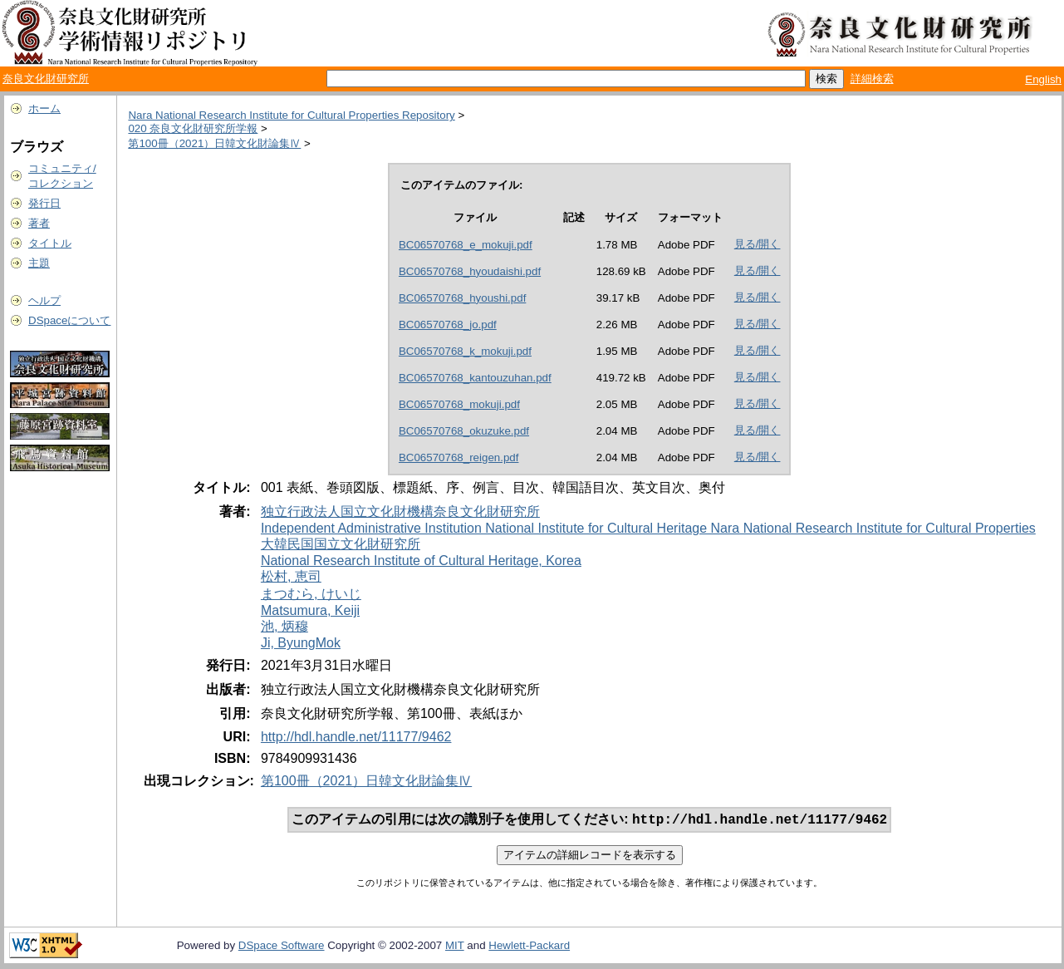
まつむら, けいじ (311, 594)
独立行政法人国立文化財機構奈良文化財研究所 (400, 511)
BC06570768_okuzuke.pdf (464, 431)
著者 (39, 223)
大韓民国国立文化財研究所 (340, 544)
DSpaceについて (69, 320)
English (1043, 79)
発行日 (44, 203)
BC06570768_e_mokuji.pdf (465, 245)
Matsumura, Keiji (310, 610)
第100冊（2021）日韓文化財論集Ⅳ (214, 143)
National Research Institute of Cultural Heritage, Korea (421, 560)
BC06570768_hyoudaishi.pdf (470, 271)
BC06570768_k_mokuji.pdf (465, 351)
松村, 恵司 (291, 576)
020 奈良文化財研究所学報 (192, 128)
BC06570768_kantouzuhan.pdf (475, 377)
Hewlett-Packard (529, 947)
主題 (39, 263)
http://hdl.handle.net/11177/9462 (356, 737)
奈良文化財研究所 (45, 78)
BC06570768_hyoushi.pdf (462, 298)
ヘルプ (44, 300)
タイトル (49, 243)
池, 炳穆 (284, 626)
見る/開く (757, 244)
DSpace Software (281, 947)
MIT (454, 947)
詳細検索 (872, 78)
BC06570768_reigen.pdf (459, 457)
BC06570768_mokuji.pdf (459, 404)
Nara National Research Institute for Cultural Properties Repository (291, 115)
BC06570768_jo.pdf (448, 324)
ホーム (44, 108)
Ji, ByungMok (301, 643)
